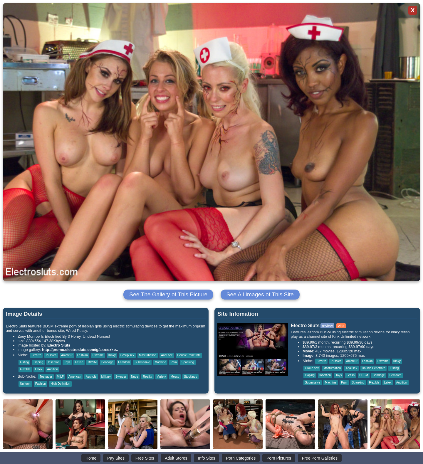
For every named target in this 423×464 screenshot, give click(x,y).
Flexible (25, 369)
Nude (134, 376)
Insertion (53, 362)
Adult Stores (176, 458)
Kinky (112, 355)
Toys (67, 362)
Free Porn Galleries (320, 458)
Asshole (91, 376)
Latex (38, 369)
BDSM (92, 362)
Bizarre (36, 355)
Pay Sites (116, 458)
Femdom (124, 362)
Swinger (120, 376)
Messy (175, 376)
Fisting (24, 362)
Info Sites (206, 458)
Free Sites (144, 458)
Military (106, 376)
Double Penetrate (189, 355)
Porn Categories (241, 458)
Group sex (127, 355)
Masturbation (147, 355)
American (74, 376)
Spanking (188, 362)
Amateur (67, 355)
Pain (174, 362)
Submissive (142, 362)
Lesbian (82, 355)
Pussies (51, 355)
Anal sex (166, 355)
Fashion (40, 383)
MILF (60, 376)
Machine (160, 362)
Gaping (38, 362)
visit (341, 326)
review (327, 326)
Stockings (190, 376)
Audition (52, 369)
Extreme (98, 355)
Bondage (107, 362)
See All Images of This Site (260, 294)
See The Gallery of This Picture (168, 294)
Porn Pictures (278, 458)
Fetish (79, 362)
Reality (147, 376)
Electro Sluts (58, 345)
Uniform (25, 383)
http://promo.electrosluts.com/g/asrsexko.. (80, 349)
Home (90, 458)
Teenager (46, 376)
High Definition (60, 383)
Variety (161, 376)
